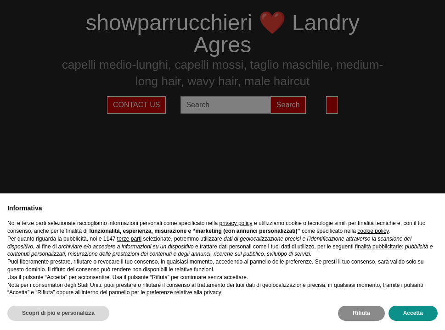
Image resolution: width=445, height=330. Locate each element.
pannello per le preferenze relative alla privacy (165, 292)
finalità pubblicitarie (378, 246)
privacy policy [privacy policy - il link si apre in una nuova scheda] (236, 223)
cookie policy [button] (373, 231)
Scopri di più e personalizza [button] (58, 313)
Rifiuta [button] (361, 313)
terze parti (129, 239)
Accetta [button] (413, 313)
